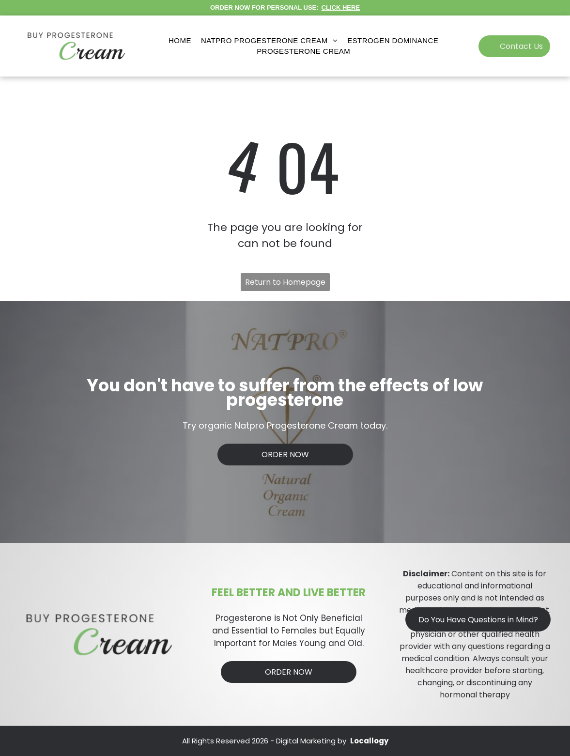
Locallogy (369, 741)
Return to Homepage (285, 282)
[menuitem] (180, 40)
